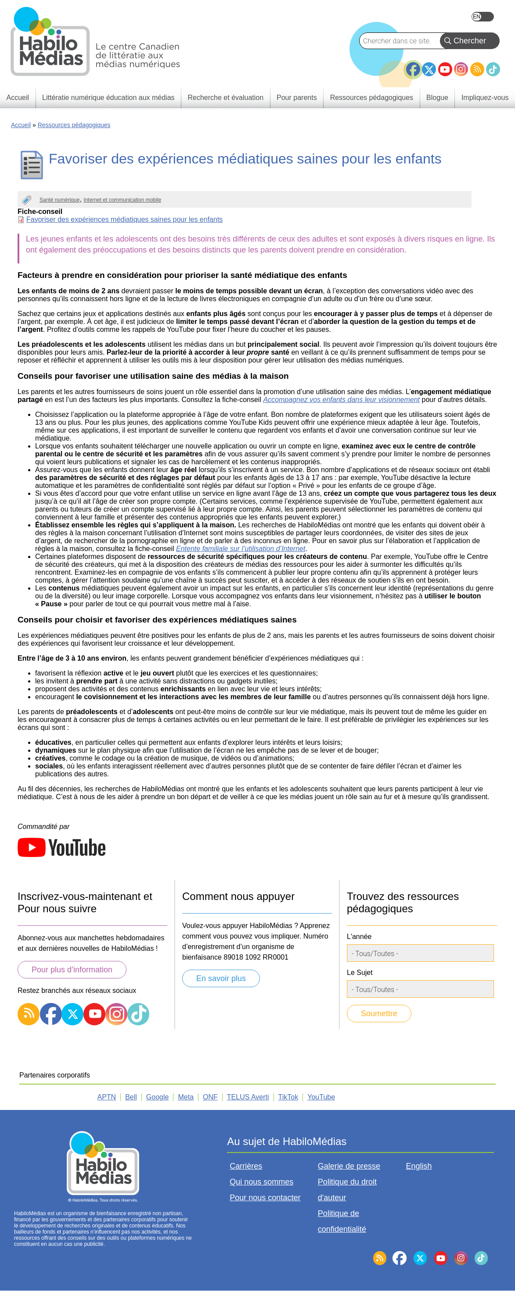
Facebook (413, 66)
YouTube (445, 69)
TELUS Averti (248, 1097)
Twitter (429, 69)
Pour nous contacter (265, 1197)
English (483, 16)
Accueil (21, 124)
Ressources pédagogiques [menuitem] (371, 97)
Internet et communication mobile (122, 200)
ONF (210, 1097)
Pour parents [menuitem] (297, 97)
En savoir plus (221, 978)
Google (157, 1097)
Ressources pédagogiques (74, 124)
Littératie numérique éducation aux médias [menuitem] (108, 97)
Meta (186, 1097)
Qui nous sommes (261, 1181)
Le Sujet (360, 972)
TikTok (493, 69)
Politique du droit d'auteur (347, 1189)
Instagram (461, 69)
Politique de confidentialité (342, 1221)
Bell (131, 1097)
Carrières (246, 1166)
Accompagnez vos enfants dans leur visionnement (341, 399)
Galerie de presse (349, 1166)
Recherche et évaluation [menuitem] (226, 97)
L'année (359, 936)
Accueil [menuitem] (17, 97)
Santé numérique (59, 200)
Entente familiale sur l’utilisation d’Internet (240, 548)
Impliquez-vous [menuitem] (485, 97)
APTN (106, 1097)
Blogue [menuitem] (437, 97)
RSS (477, 69)
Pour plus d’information (72, 969)
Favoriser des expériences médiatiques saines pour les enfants (124, 219)
